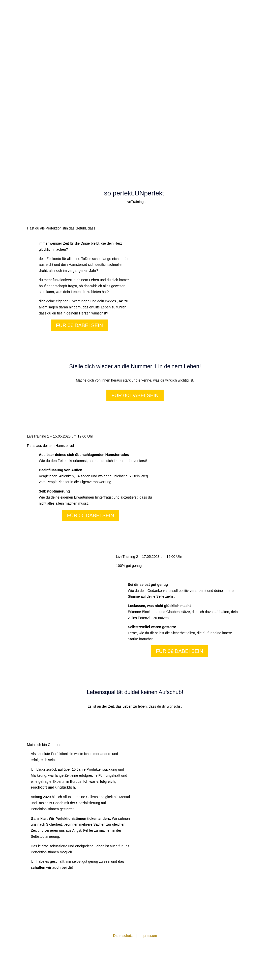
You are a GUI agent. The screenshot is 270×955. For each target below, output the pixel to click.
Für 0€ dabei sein (79, 325)
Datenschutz (123, 936)
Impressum (148, 936)
